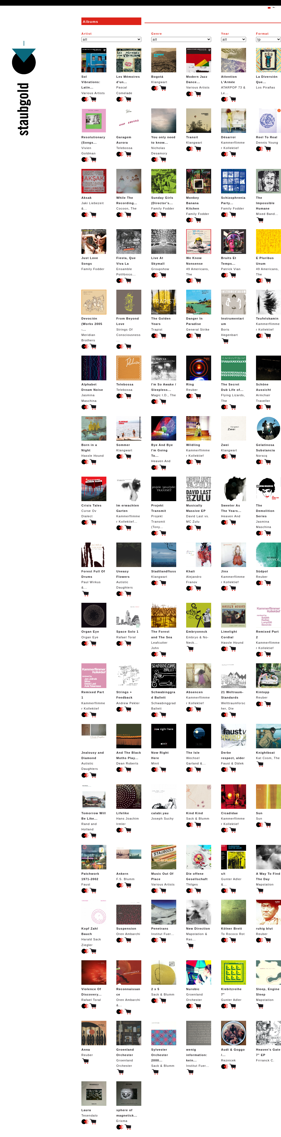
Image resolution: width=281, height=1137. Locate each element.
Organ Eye (93, 621)
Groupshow (163, 249)
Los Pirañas (268, 68)
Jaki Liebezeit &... (93, 189)
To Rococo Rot (233, 918)
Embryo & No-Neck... (198, 623)
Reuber (198, 373)
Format (262, 33)
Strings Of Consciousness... (128, 316)
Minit (163, 744)
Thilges (198, 865)
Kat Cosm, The (268, 742)
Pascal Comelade (128, 71)
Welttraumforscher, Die (233, 686)
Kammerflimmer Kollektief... (128, 500)
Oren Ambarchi (128, 918)
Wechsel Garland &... (198, 744)
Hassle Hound (93, 436)
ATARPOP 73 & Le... (233, 71)
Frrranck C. (268, 1041)
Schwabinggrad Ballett (163, 686)
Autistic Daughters (128, 566)
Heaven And (163, 439)
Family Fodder (163, 189)
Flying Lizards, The (233, 379)
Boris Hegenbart (233, 313)
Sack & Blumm (198, 802)
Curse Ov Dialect (93, 497)
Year (225, 33)
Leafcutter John (163, 626)
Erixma (128, 1101)
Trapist (163, 310)
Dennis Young (268, 126)
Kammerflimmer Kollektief (233, 129)
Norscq (268, 436)
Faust (93, 865)
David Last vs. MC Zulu (198, 500)
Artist (86, 33)
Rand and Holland (93, 807)
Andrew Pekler (128, 683)
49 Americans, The (198, 252)
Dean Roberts (128, 744)
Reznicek (233, 1041)
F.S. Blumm (128, 863)
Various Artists (93, 71)
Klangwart (163, 66)
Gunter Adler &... (233, 865)
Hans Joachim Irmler (128, 805)
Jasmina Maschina (93, 379)
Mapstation (268, 865)
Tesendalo (93, 1099)
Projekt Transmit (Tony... (163, 503)
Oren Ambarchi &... (128, 983)
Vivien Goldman (93, 131)
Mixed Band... (268, 192)
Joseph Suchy (163, 802)
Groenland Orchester (198, 980)
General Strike (198, 310)
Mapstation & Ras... (198, 920)
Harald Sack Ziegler (93, 923)
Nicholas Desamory (163, 131)
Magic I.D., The (163, 376)
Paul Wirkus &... (93, 566)
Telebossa (128, 129)
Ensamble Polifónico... (128, 252)
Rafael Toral (128, 621)
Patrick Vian (233, 249)
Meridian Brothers (93, 316)
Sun (268, 802)
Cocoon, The (128, 189)
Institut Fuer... (163, 918)
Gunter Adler (233, 980)
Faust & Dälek (233, 744)
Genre (156, 33)
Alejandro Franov (198, 563)
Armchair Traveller (268, 379)
